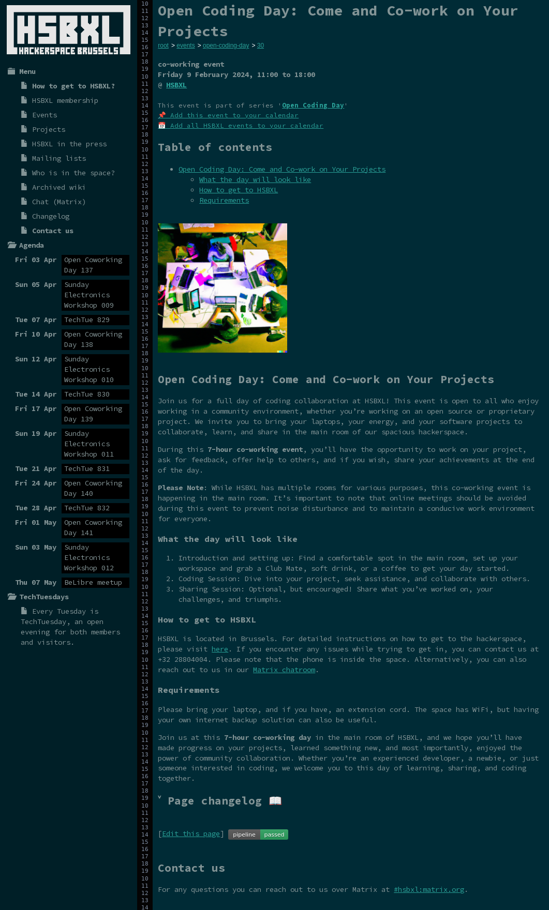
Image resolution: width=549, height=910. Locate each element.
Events (44, 114)
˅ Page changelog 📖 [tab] (220, 801)
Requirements (224, 200)
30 (260, 45)
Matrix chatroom (284, 669)
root (163, 45)
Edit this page (191, 833)
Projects (48, 129)
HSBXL (176, 84)
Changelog (50, 216)
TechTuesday (43, 621)
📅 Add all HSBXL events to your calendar (240, 125)
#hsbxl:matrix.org (429, 889)
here (220, 649)
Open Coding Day (313, 105)
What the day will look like (255, 179)
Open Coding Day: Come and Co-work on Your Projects (282, 169)
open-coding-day (226, 45)
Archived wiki (59, 187)
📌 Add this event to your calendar (228, 115)
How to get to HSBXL (238, 189)
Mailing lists (59, 158)
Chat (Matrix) (59, 201)
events (185, 45)
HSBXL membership (65, 100)
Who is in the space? (73, 172)
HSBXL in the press (69, 143)
